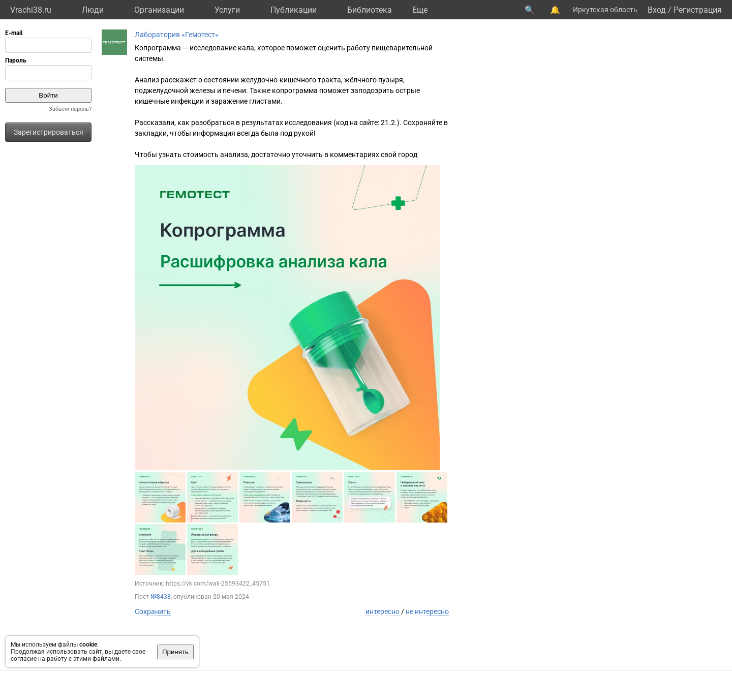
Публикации (293, 10)
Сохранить (153, 611)
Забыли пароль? (70, 109)
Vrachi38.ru (30, 10)
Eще (420, 10)
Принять (175, 652)
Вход (657, 10)
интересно (382, 611)
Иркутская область (605, 10)
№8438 (160, 596)
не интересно (427, 611)
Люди (93, 10)
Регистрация (698, 10)
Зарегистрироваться (48, 132)
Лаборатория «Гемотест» (177, 34)
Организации (159, 10)
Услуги (227, 10)
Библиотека (369, 10)
